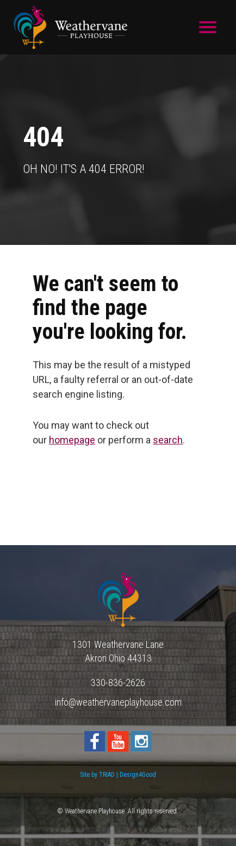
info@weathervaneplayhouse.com (118, 702)
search (168, 440)
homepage (72, 440)
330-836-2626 (118, 682)
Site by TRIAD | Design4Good (118, 775)
